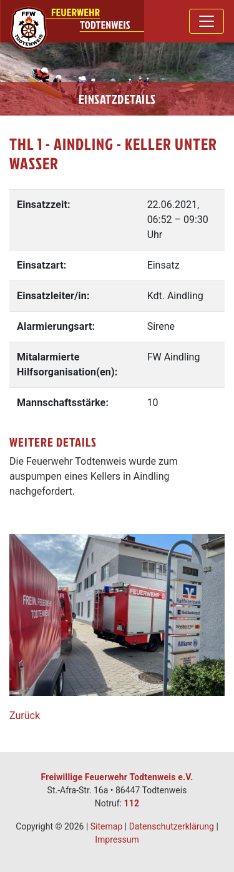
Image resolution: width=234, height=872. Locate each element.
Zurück (24, 715)
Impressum (117, 840)
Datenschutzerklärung (171, 826)
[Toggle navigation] (206, 21)
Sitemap (106, 826)
